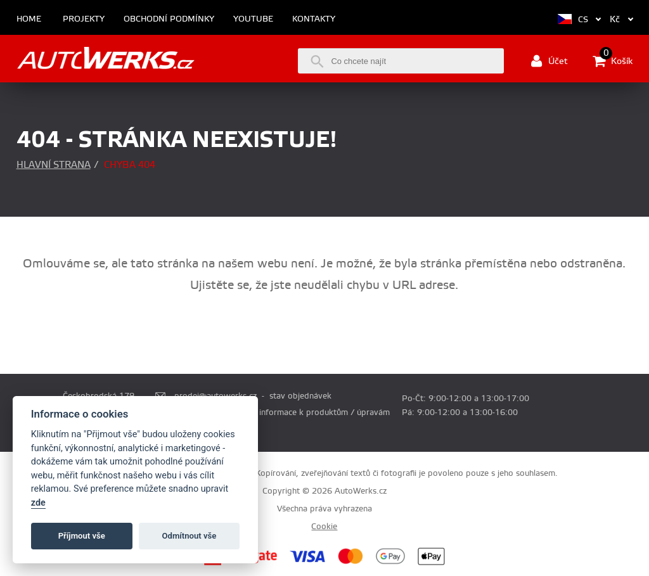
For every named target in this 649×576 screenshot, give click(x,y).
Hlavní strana (53, 165)
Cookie (324, 527)
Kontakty (313, 19)
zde (38, 502)
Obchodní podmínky (169, 19)
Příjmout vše (81, 536)
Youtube (253, 19)
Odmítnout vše (189, 536)
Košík (613, 60)
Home (28, 19)
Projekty (84, 19)
